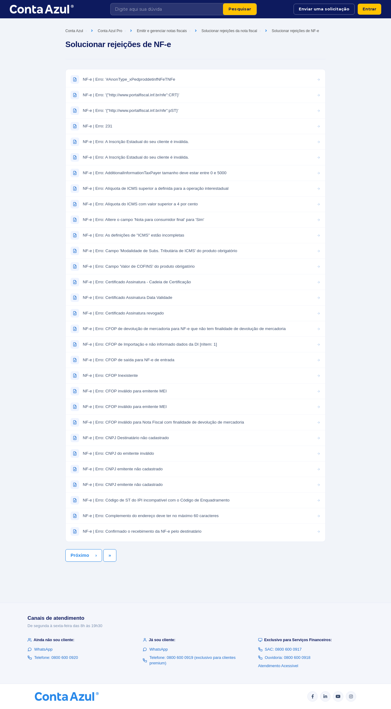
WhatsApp (40, 649)
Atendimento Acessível (278, 665)
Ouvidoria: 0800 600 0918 (284, 657)
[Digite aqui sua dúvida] (167, 9)
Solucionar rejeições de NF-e (295, 31)
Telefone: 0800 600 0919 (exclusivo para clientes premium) (189, 660)
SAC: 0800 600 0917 (280, 649)
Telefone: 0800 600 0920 (52, 657)
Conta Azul (74, 31)
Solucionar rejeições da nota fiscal (229, 31)
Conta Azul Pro (110, 31)
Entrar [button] (369, 8)
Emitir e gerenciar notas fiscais (162, 31)
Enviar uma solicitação (324, 8)
